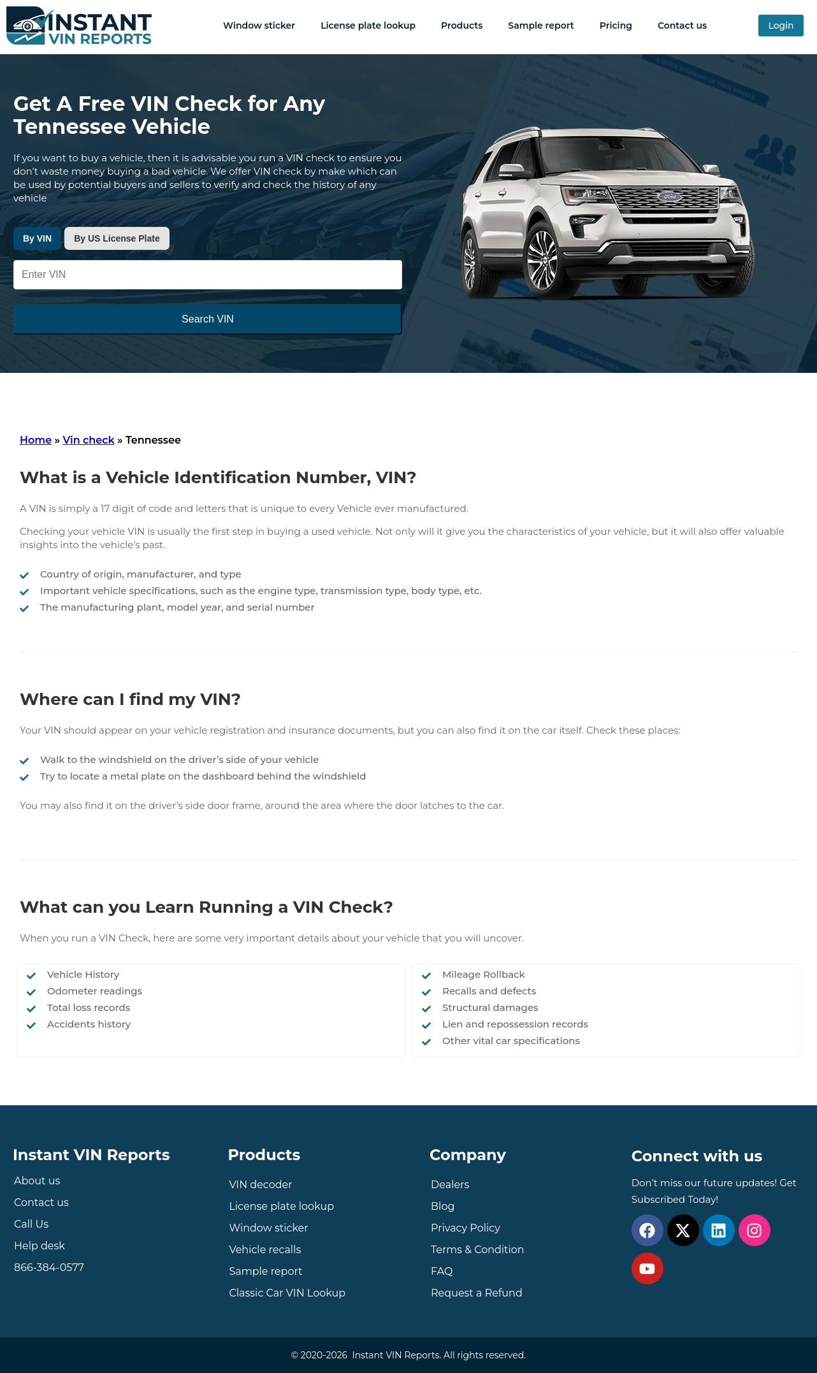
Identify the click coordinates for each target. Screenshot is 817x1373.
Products (461, 25)
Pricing (616, 25)
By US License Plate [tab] (117, 238)
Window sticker (259, 25)
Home (36, 440)
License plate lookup (368, 25)
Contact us (682, 25)
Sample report (541, 25)
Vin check (89, 440)
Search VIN (208, 319)
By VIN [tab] (37, 238)
